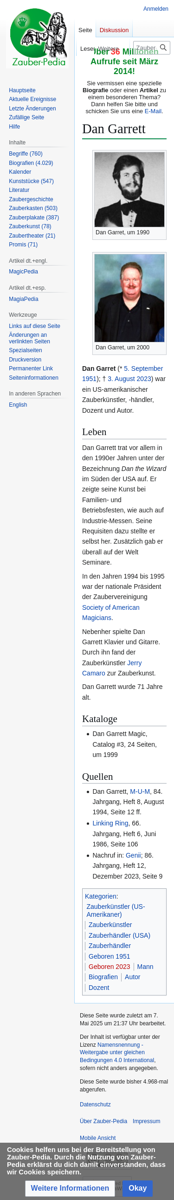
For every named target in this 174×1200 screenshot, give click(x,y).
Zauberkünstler (110, 924)
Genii (133, 855)
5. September (143, 368)
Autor (132, 977)
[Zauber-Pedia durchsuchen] (151, 48)
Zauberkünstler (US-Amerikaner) (116, 911)
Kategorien (100, 896)
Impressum (146, 1121)
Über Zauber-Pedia (103, 1121)
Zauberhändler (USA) (119, 935)
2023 (144, 378)
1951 (89, 378)
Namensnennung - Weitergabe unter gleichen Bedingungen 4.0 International (117, 1053)
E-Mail (153, 111)
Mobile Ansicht (98, 1138)
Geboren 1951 (109, 956)
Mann (145, 966)
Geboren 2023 (109, 966)
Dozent (99, 987)
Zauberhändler (110, 945)
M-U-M (140, 791)
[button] (70, 1188)
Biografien (103, 977)
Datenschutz (95, 1104)
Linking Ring (110, 823)
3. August (121, 378)
